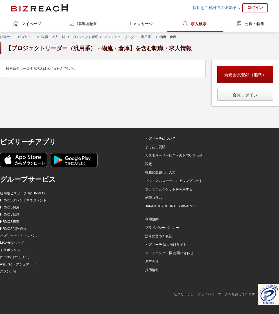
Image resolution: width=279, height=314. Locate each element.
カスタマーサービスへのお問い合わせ (174, 155)
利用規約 (152, 219)
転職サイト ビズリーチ (17, 37)
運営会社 (152, 262)
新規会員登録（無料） (245, 74)
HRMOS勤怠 (9, 214)
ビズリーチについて (160, 138)
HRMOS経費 (9, 222)
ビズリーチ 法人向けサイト (166, 245)
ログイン (255, 7)
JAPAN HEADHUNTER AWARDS (170, 206)
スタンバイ (8, 271)
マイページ (31, 23)
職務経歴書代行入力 (160, 172)
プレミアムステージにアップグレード (174, 181)
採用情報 (152, 270)
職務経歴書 (87, 23)
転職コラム (153, 198)
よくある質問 (155, 147)
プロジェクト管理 (84, 37)
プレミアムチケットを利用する (168, 189)
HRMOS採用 (9, 207)
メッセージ (143, 23)
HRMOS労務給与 (13, 229)
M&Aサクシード (12, 243)
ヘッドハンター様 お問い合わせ (169, 253)
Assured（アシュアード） (19, 264)
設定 (148, 164)
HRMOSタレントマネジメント (23, 200)
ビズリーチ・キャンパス (18, 236)
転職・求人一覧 (53, 37)
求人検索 (199, 23)
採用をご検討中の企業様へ (216, 7)
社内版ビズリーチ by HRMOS (22, 193)
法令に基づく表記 (158, 236)
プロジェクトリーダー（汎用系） (129, 37)
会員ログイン (245, 95)
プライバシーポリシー (162, 228)
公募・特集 (254, 23)
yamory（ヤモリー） (15, 257)
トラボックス (10, 250)
